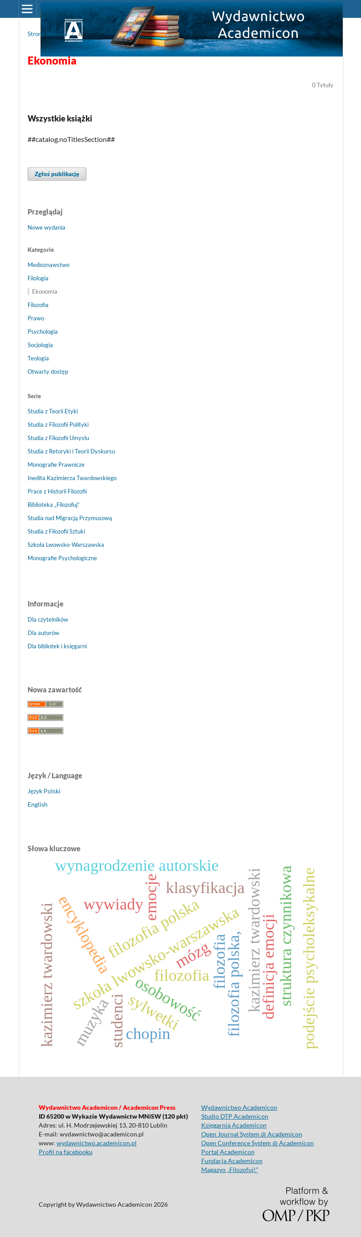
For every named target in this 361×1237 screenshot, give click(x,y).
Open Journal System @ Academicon (251, 1134)
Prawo (36, 318)
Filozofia (38, 304)
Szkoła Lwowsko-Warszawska (66, 544)
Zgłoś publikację (57, 174)
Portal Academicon (228, 1152)
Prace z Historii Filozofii (57, 491)
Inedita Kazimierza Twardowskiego (72, 477)
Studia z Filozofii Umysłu (58, 437)
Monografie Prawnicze (56, 464)
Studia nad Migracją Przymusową (70, 517)
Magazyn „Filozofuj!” (229, 1169)
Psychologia (43, 331)
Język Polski (44, 791)
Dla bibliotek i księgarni (57, 646)
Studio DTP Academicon (234, 1116)
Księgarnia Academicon (234, 1125)
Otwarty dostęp (48, 371)
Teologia (38, 358)
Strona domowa (48, 33)
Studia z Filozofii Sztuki (56, 531)
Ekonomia (44, 291)
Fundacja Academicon (232, 1160)
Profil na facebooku (66, 1152)
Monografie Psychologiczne (62, 558)
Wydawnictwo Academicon (239, 1107)
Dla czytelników (48, 619)
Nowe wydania (46, 227)
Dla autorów (43, 632)
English (38, 804)
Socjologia (40, 344)
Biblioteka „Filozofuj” (54, 504)
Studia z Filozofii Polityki (58, 424)
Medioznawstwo (48, 264)
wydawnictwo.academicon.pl (97, 1143)
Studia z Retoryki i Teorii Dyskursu (71, 451)
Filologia (38, 278)
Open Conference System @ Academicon (257, 1143)
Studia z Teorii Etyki (53, 411)
